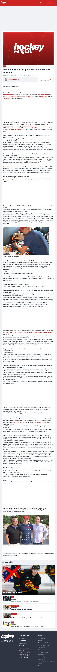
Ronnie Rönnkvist (12, 79)
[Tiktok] (10, 641)
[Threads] (12, 641)
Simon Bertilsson (20, 332)
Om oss (40, 650)
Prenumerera (43, 2)
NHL (5, 590)
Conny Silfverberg (8, 167)
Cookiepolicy (41, 657)
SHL (5, 66)
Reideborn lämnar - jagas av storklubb (21, 609)
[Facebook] (7, 641)
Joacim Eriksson (47, 332)
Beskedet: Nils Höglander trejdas (12, 592)
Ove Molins (6, 98)
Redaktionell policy (43, 652)
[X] (18, 79)
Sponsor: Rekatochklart (44, 645)
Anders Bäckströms (43, 94)
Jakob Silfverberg (8, 126)
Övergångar (15, 605)
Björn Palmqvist (7, 179)
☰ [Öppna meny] (54, 3)
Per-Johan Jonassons (14, 96)
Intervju (14, 614)
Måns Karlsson (23, 643)
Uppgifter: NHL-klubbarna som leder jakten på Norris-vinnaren (27, 626)
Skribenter (22, 646)
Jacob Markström (37, 332)
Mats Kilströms (43, 96)
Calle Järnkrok (10, 332)
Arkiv (39, 666)
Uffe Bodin (22, 638)
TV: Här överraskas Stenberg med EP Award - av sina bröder (27, 618)
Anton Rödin (28, 332)
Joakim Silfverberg (15, 129)
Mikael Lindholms (8, 94)
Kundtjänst (40, 640)
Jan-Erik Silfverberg (27, 126)
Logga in (49, 2)
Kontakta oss (41, 638)
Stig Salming (37, 422)
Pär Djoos (29, 96)
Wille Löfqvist (36, 128)
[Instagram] (5, 641)
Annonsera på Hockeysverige (45, 643)
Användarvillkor (42, 654)
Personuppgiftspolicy (43, 659)
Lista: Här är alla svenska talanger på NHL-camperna (25, 601)
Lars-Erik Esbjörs (18, 422)
